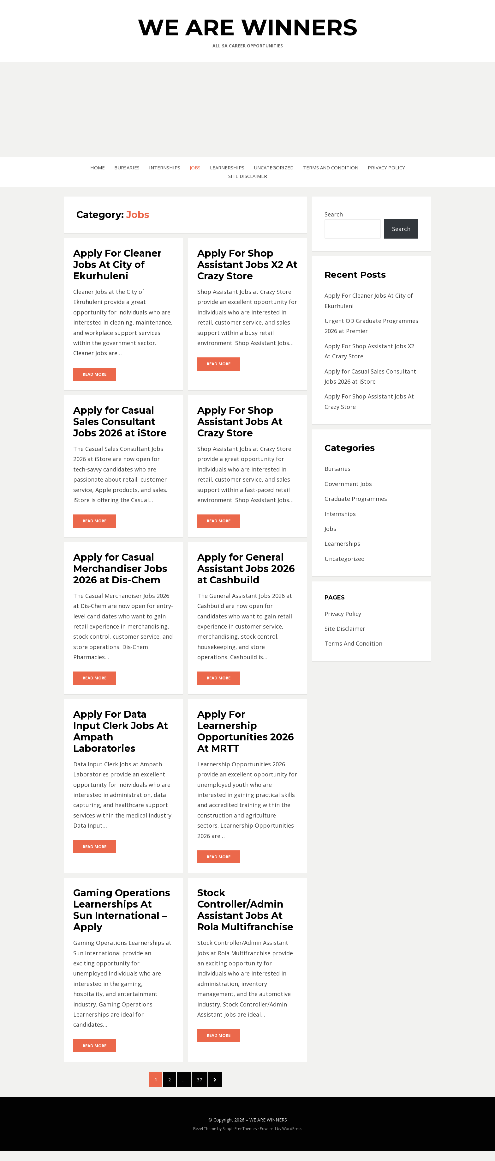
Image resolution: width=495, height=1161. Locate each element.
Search (334, 214)
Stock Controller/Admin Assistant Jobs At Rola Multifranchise (245, 912)
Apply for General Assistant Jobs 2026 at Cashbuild (246, 570)
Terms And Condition (330, 167)
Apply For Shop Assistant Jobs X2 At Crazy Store (247, 264)
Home (97, 167)
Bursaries (127, 167)
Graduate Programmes (356, 498)
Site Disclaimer (247, 176)
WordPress (292, 1138)
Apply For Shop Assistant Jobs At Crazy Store (240, 422)
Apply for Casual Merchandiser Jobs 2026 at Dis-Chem (120, 570)
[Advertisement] (247, 109)
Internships (164, 167)
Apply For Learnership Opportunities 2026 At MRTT (245, 733)
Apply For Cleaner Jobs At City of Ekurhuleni (117, 264)
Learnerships (227, 167)
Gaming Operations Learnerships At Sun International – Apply (121, 912)
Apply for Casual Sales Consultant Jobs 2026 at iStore (120, 422)
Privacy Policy (386, 167)
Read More (94, 374)
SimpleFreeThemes (240, 1138)
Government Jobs (348, 484)
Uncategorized (274, 167)
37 (211, 1085)
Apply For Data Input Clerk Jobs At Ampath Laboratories (120, 733)
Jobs (195, 167)
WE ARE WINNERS (247, 27)
